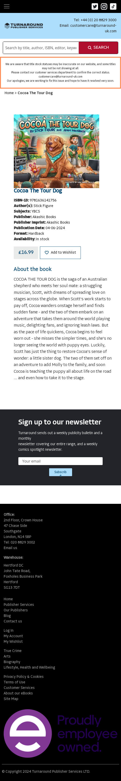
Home (10, 93)
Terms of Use (14, 682)
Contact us (13, 621)
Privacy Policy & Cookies (24, 677)
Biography (12, 662)
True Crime (13, 651)
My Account (13, 636)
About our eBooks (18, 693)
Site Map (11, 699)
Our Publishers (16, 610)
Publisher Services (19, 605)
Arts (7, 656)
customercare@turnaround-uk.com (60, 76)
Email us (10, 548)
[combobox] (41, 48)
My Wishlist (13, 642)
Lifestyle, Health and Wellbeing (29, 668)
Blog (7, 616)
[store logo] (24, 26)
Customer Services (19, 688)
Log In (9, 631)
